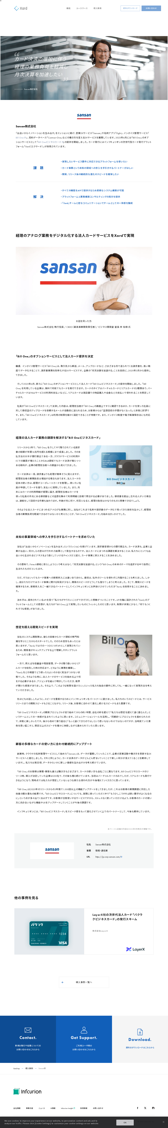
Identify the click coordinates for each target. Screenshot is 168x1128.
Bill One (20, 137)
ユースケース (82, 8)
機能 (68, 8)
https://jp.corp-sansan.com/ (108, 856)
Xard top (16, 1068)
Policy (130, 1121)
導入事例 (97, 8)
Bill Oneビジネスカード (50, 142)
